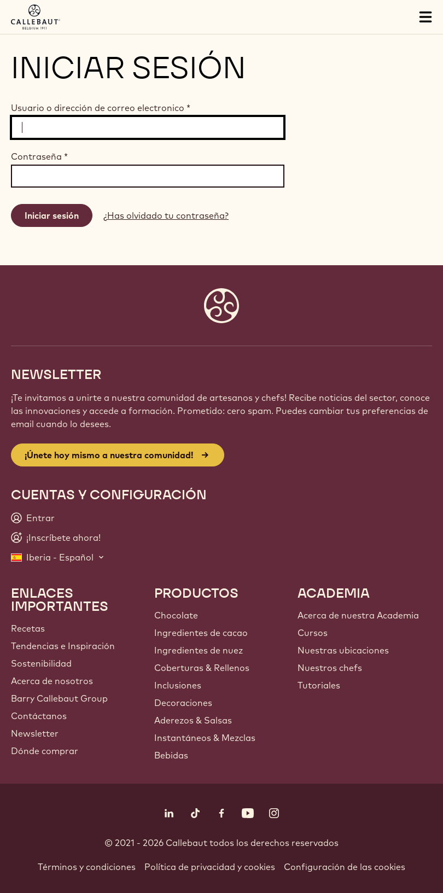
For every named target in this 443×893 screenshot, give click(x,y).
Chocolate (176, 615)
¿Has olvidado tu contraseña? (166, 215)
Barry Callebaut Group (59, 698)
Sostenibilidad (41, 663)
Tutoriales (319, 685)
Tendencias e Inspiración (63, 645)
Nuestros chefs (330, 667)
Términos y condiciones (87, 866)
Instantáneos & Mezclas (204, 737)
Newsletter (35, 733)
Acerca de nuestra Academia (358, 615)
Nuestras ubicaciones (343, 650)
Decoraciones (183, 702)
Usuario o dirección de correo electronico (100, 107)
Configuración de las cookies (344, 866)
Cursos (313, 632)
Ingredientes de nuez (198, 650)
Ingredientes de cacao (201, 632)
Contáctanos (39, 715)
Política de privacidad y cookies (209, 866)
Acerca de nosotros (52, 680)
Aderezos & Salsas (193, 720)
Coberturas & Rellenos (201, 667)
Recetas (28, 628)
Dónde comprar (44, 750)
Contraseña (39, 156)
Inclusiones (177, 685)
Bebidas (171, 755)
